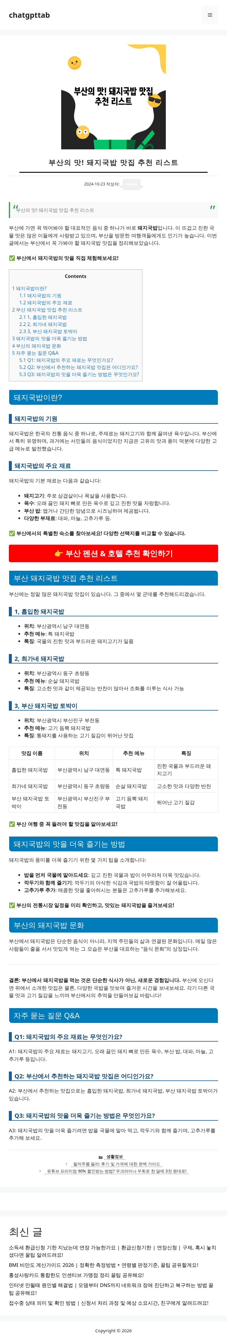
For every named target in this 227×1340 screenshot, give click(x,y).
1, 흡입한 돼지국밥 (43, 317)
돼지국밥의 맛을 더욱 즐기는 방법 (49, 338)
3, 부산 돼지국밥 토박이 (48, 331)
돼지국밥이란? (29, 288)
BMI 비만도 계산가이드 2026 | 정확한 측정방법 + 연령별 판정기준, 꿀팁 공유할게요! (103, 1264)
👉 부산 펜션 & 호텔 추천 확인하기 (113, 553)
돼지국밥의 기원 (40, 295)
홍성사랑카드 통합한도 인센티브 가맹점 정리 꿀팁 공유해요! (76, 1275)
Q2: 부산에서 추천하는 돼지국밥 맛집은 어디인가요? (78, 367)
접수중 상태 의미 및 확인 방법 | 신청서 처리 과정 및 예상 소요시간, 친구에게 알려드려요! (108, 1302)
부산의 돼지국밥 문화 (36, 346)
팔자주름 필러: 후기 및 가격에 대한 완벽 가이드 (116, 1164)
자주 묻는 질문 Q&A (35, 353)
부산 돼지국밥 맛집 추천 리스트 (47, 309)
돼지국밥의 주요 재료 (45, 302)
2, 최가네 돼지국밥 (43, 324)
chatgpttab (29, 15)
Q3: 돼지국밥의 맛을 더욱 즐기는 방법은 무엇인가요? (79, 374)
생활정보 (114, 1156)
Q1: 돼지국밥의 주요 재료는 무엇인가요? (66, 360)
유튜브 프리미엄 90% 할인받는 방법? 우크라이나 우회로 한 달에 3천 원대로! (117, 1171)
